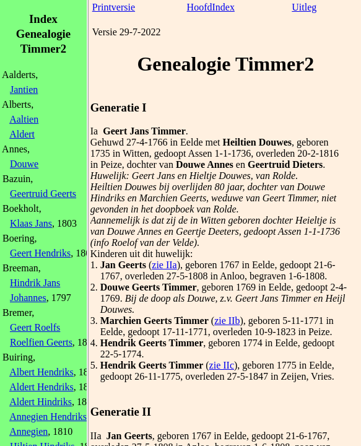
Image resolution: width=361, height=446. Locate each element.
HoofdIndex (211, 7)
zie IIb (227, 320)
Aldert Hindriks (40, 401)
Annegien (28, 431)
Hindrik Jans (35, 283)
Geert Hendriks (40, 253)
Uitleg (304, 7)
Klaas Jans (31, 223)
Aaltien (23, 119)
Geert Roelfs (35, 327)
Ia (94, 131)
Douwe (24, 164)
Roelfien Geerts (41, 342)
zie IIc (221, 365)
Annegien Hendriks (48, 416)
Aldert (22, 134)
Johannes (28, 297)
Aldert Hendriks (41, 387)
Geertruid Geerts (43, 193)
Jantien (24, 89)
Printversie (113, 7)
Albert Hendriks (41, 372)
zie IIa (164, 265)
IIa (96, 436)
